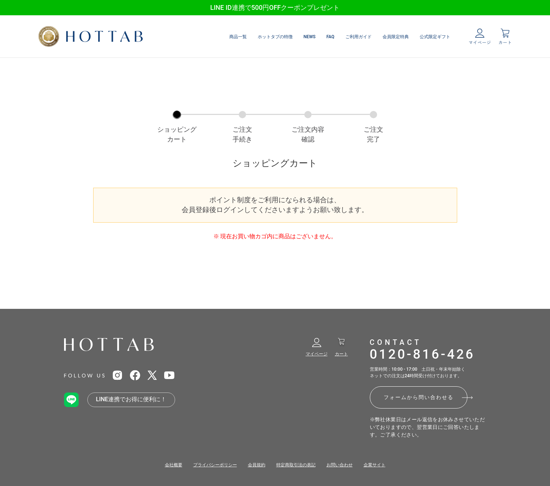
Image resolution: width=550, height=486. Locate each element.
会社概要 (173, 464)
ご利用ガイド (358, 36)
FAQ (331, 36)
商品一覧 (238, 36)
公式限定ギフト (435, 36)
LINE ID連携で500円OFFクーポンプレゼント (275, 7)
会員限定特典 (396, 36)
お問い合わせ (340, 464)
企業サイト (374, 464)
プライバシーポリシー (215, 464)
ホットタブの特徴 (275, 36)
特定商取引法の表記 (296, 464)
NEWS (310, 36)
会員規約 (256, 464)
